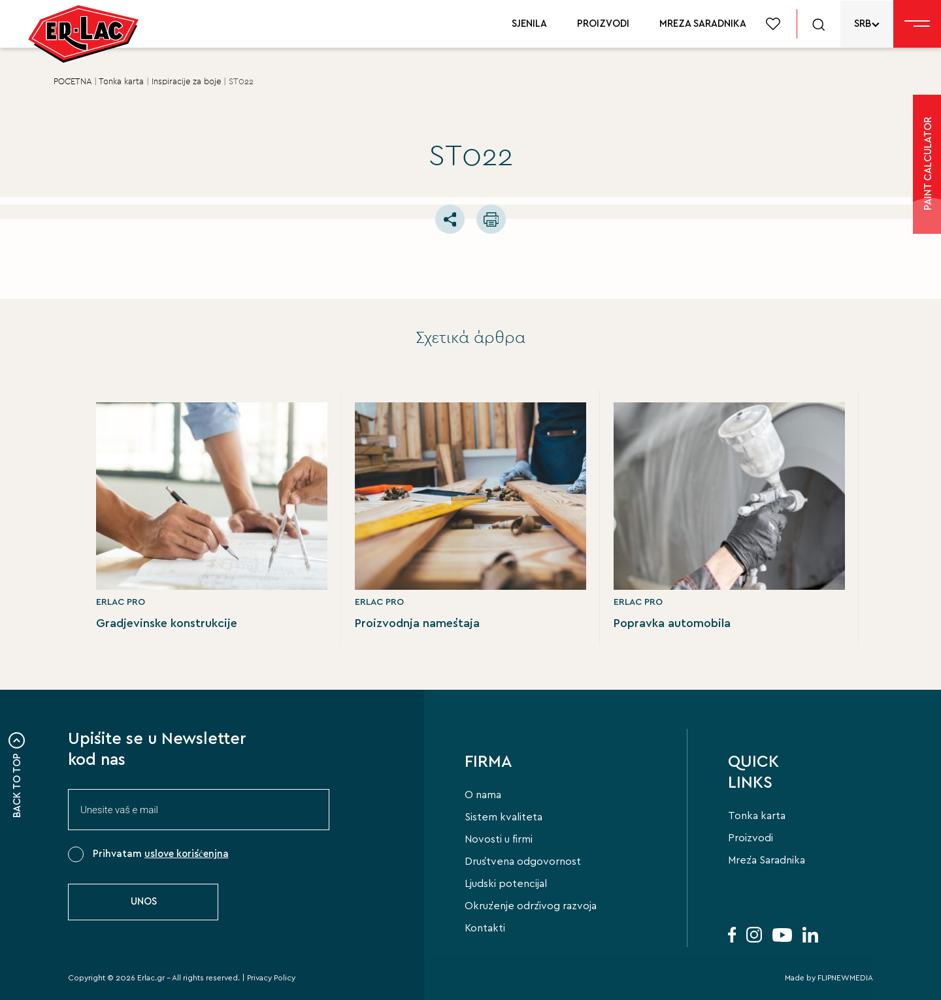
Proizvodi (750, 838)
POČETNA (72, 82)
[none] (866, 24)
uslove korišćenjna (186, 854)
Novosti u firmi (499, 839)
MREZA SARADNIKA (702, 24)
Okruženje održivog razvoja (531, 906)
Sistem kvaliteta (503, 817)
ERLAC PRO (120, 602)
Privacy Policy (271, 978)
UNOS (144, 902)
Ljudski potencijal (506, 884)
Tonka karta (121, 82)
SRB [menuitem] (862, 24)
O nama (483, 795)
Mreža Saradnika (766, 860)
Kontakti (485, 928)
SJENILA (529, 24)
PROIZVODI (603, 24)
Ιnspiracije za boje (186, 82)
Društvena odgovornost (523, 861)
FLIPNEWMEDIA (845, 978)
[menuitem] (866, 24)
